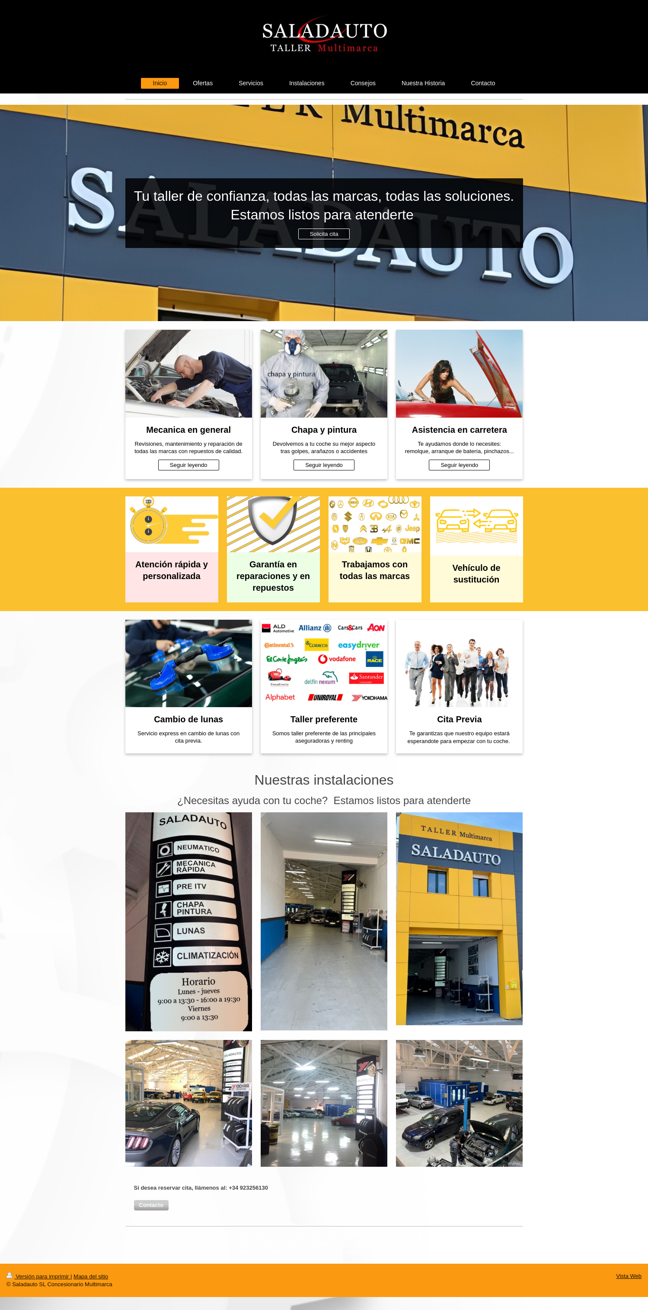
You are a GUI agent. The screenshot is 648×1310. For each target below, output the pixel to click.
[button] (151, 1205)
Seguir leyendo (188, 465)
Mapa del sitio (90, 1276)
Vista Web (629, 1276)
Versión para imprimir (38, 1276)
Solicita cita (324, 234)
